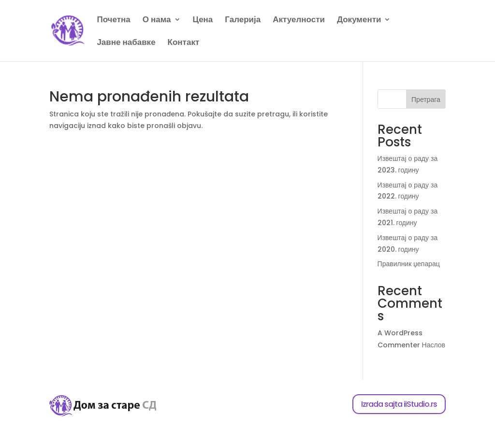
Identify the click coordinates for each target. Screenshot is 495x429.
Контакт (184, 43)
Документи (359, 20)
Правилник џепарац (409, 264)
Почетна (113, 20)
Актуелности (299, 20)
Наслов (433, 345)
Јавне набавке (126, 43)
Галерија (243, 20)
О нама (157, 20)
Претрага (425, 99)
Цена (203, 20)
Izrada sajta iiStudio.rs (399, 404)
